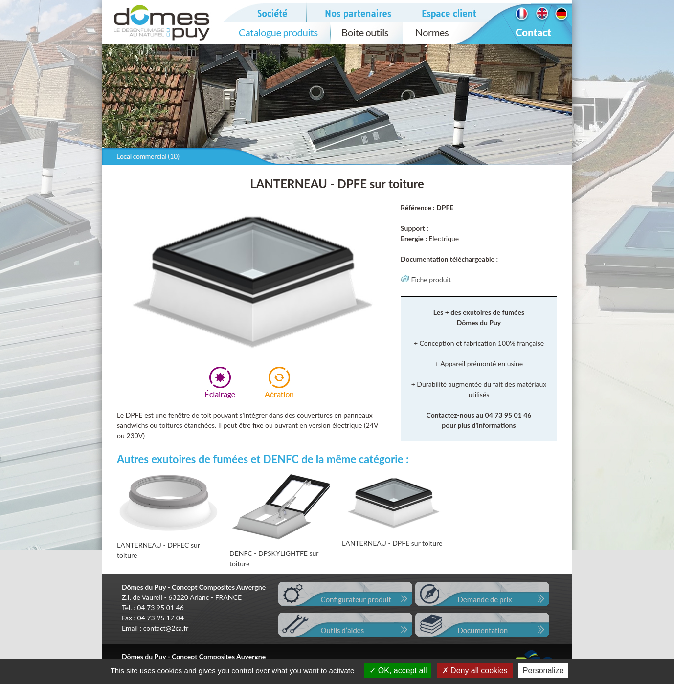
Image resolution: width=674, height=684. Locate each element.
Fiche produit (426, 279)
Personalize (543, 670)
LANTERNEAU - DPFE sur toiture (392, 543)
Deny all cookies (475, 670)
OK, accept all (398, 670)
